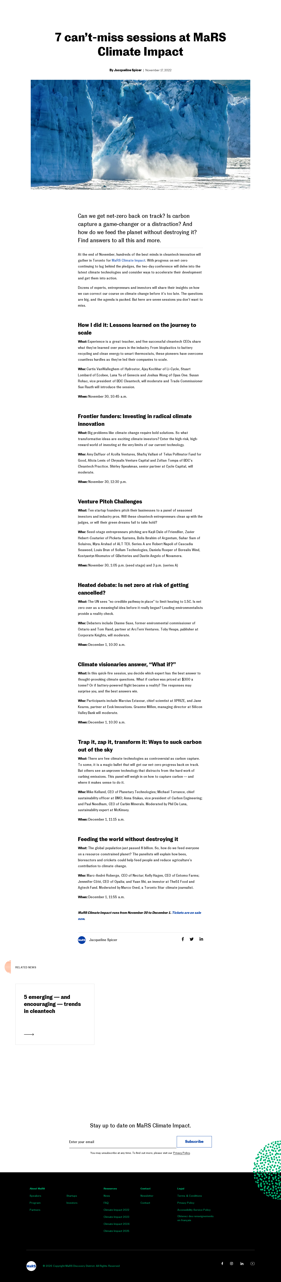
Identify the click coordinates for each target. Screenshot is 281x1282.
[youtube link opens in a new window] (252, 1263)
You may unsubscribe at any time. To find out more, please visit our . (140, 1153)
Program (35, 1202)
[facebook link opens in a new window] (222, 1263)
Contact (145, 1188)
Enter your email (81, 1142)
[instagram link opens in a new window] (231, 1263)
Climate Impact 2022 (117, 1209)
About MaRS (37, 1188)
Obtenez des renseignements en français (195, 1218)
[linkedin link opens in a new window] (241, 1263)
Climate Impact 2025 (117, 1231)
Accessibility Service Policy (194, 1209)
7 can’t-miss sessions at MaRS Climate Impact (140, 45)
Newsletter (146, 1195)
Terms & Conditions (189, 1195)
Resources (110, 1188)
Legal (180, 1188)
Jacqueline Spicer (97, 940)
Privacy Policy (181, 1153)
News (107, 1195)
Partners (35, 1209)
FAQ (106, 1202)
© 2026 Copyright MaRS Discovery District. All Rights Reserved (81, 1265)
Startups (72, 1195)
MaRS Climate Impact (128, 260)
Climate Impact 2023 (117, 1216)
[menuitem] (48, 1196)
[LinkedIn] (201, 939)
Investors (72, 1202)
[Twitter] (192, 939)
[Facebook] (183, 939)
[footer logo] (31, 1266)
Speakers (35, 1195)
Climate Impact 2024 (117, 1224)
